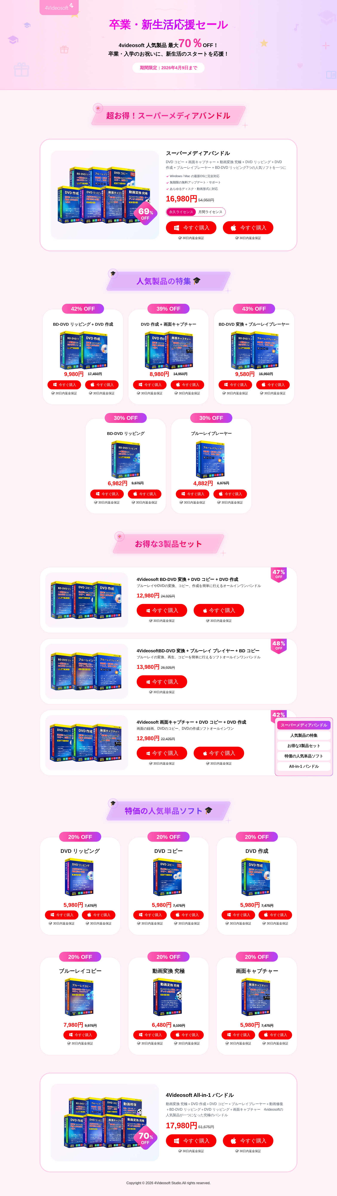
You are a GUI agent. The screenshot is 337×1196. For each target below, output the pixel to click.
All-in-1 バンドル (304, 766)
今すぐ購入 (191, 228)
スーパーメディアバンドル (304, 725)
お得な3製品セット (303, 746)
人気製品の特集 (303, 735)
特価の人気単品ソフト (304, 756)
